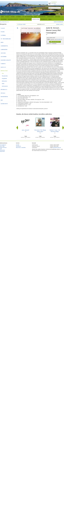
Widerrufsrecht (3, 147)
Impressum (2, 151)
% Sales (7, 16)
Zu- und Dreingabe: (28, 16)
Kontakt (17, 144)
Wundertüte (5, 75)
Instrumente (5, 86)
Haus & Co (28, 19)
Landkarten (50, 16)
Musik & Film (35, 19)
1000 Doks (57, 16)
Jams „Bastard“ (25, 130)
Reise (35, 16)
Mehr (50, 19)
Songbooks (4, 78)
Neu (2, 100)
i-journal (18, 16)
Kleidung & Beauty (13, 19)
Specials (3, 93)
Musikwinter (4, 96)
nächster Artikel (59, 24)
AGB (1, 148)
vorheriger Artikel (21, 24)
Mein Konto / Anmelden (21, 147)
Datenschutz (4, 103)
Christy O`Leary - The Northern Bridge (55, 130)
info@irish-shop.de (57, 147)
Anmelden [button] (61, 13)
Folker (12, 16)
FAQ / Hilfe (2, 146)
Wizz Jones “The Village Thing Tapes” (40, 130)
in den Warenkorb (55, 41)
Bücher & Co (44, 19)
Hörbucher (4, 81)
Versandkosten (59, 39)
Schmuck (22, 19)
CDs (3, 73)
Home (2, 16)
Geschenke (4, 19)
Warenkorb (18, 146)
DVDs (3, 83)
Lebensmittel (42, 16)
